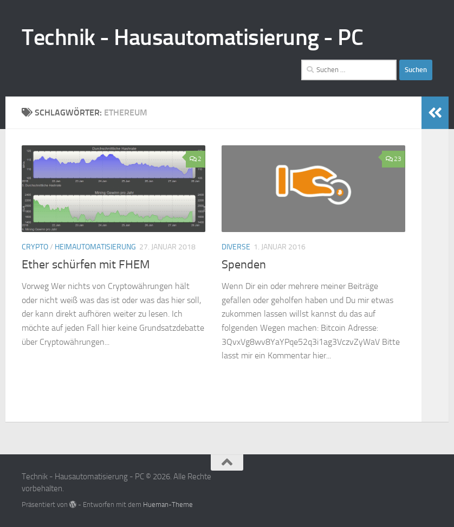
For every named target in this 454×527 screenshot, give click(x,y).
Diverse (236, 247)
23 (393, 159)
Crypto (35, 247)
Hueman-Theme (168, 504)
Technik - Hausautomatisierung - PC (192, 37)
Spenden (244, 265)
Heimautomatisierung (95, 247)
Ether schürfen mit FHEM (86, 265)
